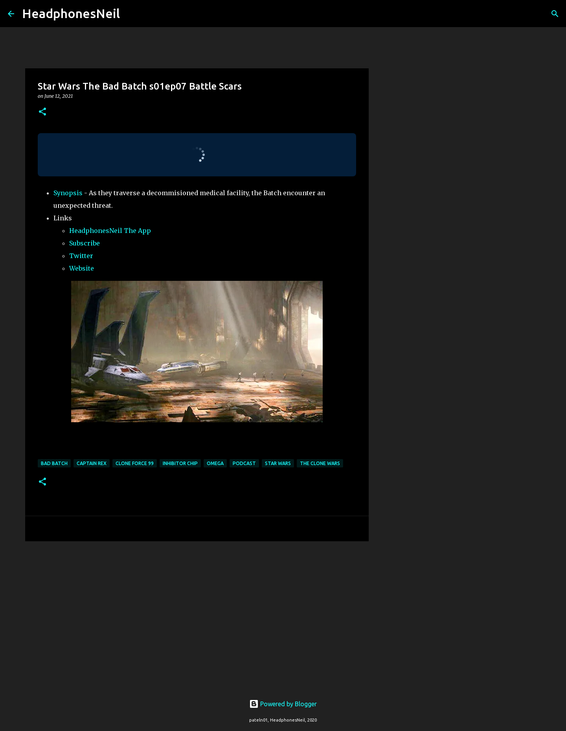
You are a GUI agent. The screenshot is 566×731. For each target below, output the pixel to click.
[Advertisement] (197, 608)
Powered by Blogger (283, 703)
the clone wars (320, 463)
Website (81, 268)
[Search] (131, 13)
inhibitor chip (180, 463)
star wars (278, 463)
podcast (244, 463)
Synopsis (68, 193)
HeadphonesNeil (71, 13)
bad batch (54, 463)
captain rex (92, 463)
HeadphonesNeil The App (110, 231)
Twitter (81, 256)
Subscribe (84, 243)
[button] (42, 112)
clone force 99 (135, 463)
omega (215, 463)
